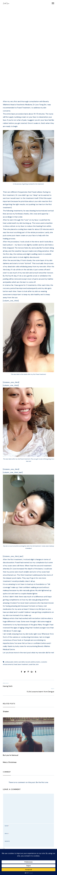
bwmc (38, 662)
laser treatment (23, 664)
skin (37, 664)
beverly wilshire (31, 662)
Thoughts (19, 35)
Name (7, 825)
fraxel (15, 664)
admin (29, 64)
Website (7, 841)
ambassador (9, 662)
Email (7, 833)
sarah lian (32, 664)
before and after (19, 662)
